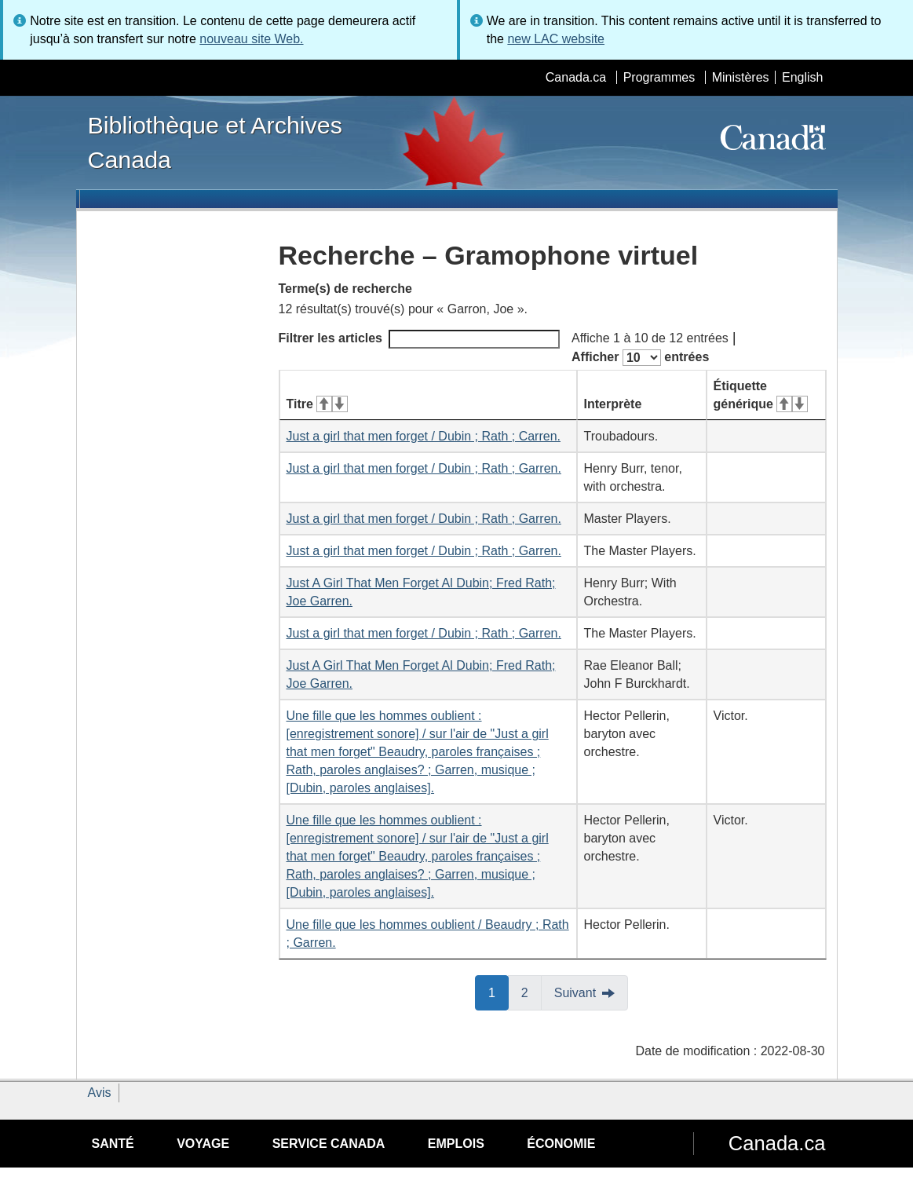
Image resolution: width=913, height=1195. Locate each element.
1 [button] (498, 991)
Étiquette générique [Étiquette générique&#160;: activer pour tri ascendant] (761, 395)
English (802, 77)
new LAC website (555, 39)
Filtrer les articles (420, 339)
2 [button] (531, 991)
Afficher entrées (640, 357)
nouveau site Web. (251, 39)
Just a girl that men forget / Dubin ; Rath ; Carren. (424, 436)
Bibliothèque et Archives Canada (215, 142)
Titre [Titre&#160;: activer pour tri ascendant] (317, 404)
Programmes (659, 77)
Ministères (740, 77)
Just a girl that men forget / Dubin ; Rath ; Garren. (424, 468)
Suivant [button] (575, 992)
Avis (99, 1092)
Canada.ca (576, 77)
